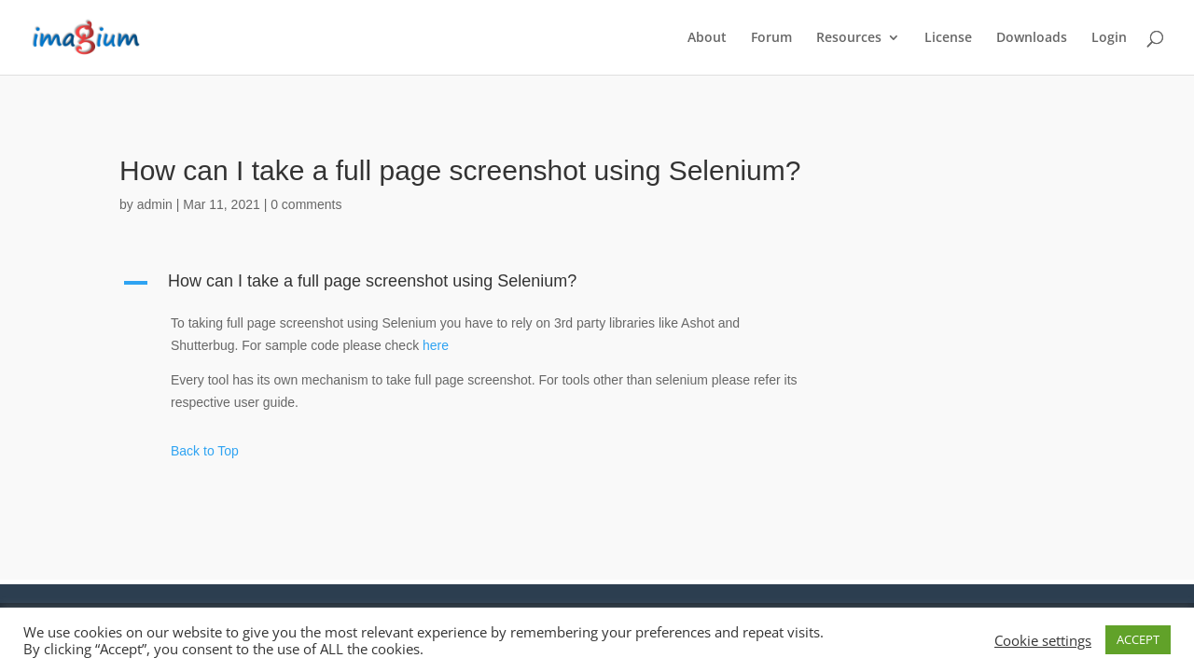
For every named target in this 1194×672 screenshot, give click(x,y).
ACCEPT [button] (1138, 639)
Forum (771, 38)
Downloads (1031, 38)
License (948, 38)
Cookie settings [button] (1042, 640)
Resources (849, 38)
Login (1109, 38)
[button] (471, 285)
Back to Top (205, 450)
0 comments (306, 204)
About (707, 38)
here (436, 345)
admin (155, 204)
